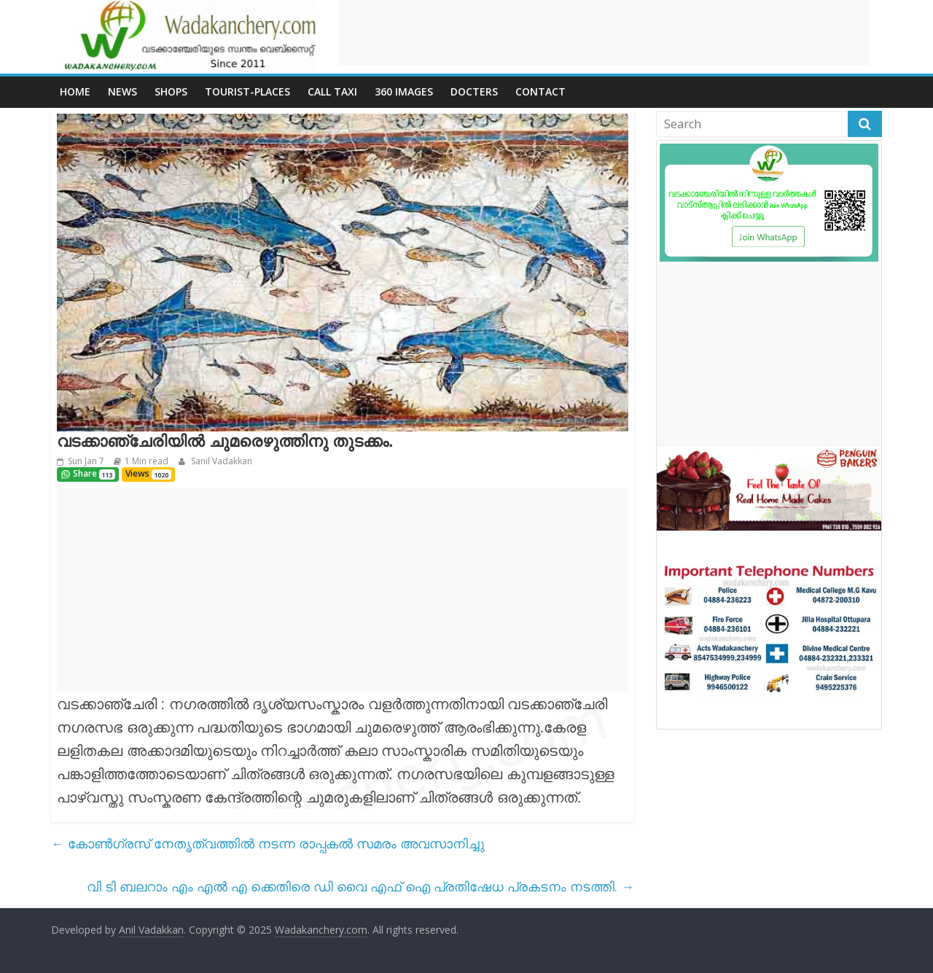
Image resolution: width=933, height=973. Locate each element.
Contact (540, 91)
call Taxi (332, 91)
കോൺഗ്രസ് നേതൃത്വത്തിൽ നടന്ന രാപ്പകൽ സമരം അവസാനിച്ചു (268, 843)
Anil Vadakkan (151, 930)
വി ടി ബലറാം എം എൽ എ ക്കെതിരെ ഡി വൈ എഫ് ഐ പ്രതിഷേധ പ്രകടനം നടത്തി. (360, 886)
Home (75, 91)
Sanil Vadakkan (220, 461)
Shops (171, 91)
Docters (474, 91)
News (122, 91)
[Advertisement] (604, 33)
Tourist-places (247, 91)
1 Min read (146, 461)
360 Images (404, 91)
